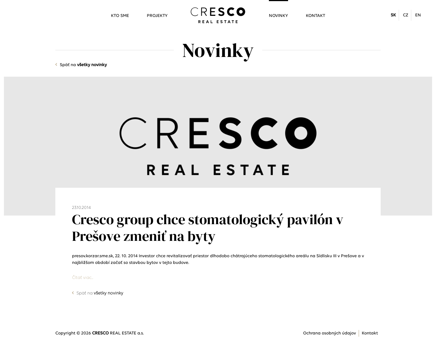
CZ (405, 15)
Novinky (278, 16)
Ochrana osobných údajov (329, 333)
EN (418, 15)
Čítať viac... (82, 278)
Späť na (83, 65)
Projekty (157, 16)
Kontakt (315, 16)
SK (393, 15)
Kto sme (120, 16)
